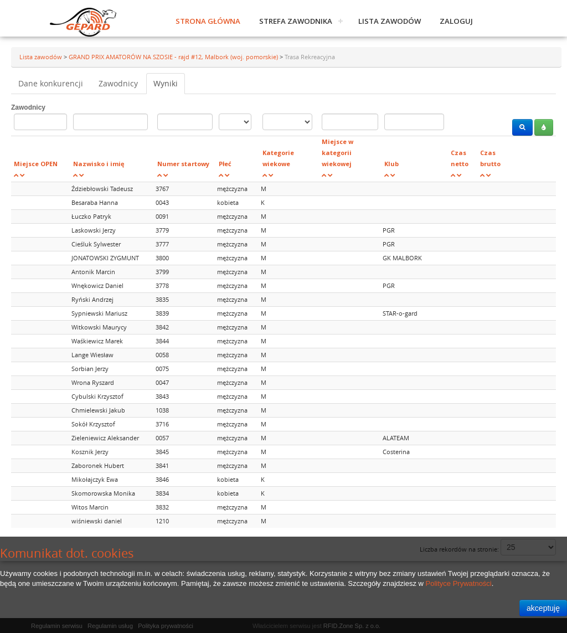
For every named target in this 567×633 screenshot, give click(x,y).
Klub (391, 163)
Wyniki (165, 83)
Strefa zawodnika (295, 21)
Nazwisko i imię (99, 163)
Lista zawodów (389, 21)
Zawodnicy (118, 83)
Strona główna (208, 21)
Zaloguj (456, 21)
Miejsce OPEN (36, 163)
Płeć (225, 163)
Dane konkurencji (50, 83)
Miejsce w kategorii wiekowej (337, 152)
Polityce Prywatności (459, 583)
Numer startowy (183, 163)
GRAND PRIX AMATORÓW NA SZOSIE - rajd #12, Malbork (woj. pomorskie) (174, 57)
